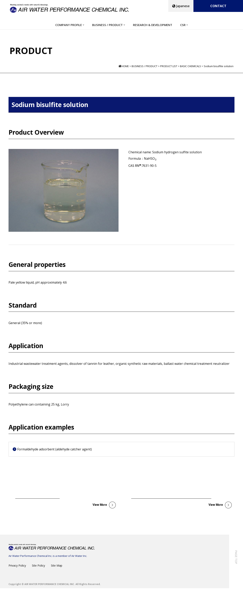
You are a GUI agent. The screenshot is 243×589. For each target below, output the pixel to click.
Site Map (56, 566)
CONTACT (218, 6)
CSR (183, 25)
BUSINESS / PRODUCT (107, 25)
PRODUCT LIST (168, 66)
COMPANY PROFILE (68, 25)
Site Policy (38, 566)
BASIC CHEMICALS (190, 66)
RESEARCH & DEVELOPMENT (152, 25)
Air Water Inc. (79, 556)
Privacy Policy (17, 566)
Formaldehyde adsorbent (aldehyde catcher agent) (54, 449)
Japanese (180, 6)
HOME (125, 66)
